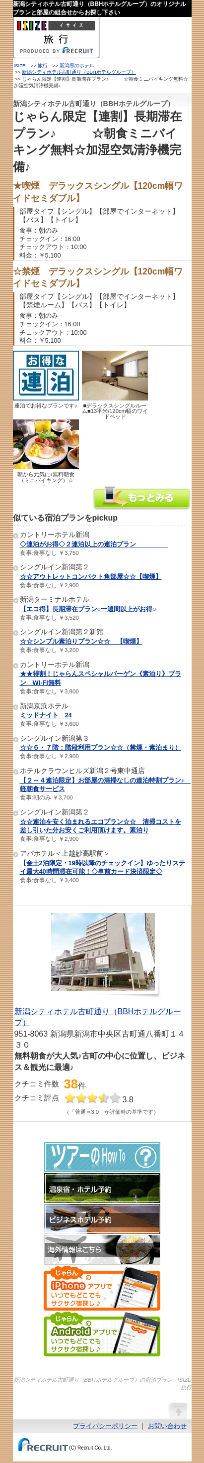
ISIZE (20, 65)
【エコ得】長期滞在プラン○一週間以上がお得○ (88, 609)
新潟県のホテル (77, 65)
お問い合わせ (167, 1426)
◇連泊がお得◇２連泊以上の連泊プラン (94, 544)
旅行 (43, 65)
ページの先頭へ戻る (178, 1410)
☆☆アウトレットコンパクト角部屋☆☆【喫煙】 (91, 576)
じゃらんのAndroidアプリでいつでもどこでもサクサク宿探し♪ (102, 1334)
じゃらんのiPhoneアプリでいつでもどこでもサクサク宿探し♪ (102, 1288)
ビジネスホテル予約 (102, 1219)
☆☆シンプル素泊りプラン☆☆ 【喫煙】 (81, 641)
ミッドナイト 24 (46, 715)
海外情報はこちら (102, 1250)
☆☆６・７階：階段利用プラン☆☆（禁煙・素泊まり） (100, 747)
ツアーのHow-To (102, 1157)
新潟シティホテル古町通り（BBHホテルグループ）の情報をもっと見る (142, 499)
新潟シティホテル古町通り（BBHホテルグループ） (79, 72)
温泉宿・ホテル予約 (102, 1188)
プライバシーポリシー (105, 1426)
